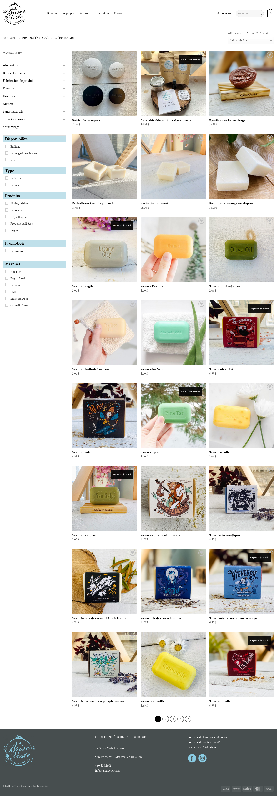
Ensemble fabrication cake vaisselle (166, 120)
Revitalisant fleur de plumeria (93, 203)
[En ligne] (6, 146)
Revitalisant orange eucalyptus (231, 203)
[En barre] (6, 178)
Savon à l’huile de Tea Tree (90, 369)
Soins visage (11, 127)
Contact (118, 13)
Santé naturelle (13, 111)
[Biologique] (6, 210)
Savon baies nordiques (225, 535)
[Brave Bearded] (6, 298)
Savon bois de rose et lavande (161, 618)
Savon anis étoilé (221, 369)
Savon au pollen (220, 452)
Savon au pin (150, 452)
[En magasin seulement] (6, 153)
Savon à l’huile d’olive (224, 286)
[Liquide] (6, 184)
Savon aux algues (84, 535)
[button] (225, 13)
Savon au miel (82, 452)
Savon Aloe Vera (152, 369)
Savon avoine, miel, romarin (160, 535)
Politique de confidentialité (204, 742)
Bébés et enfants (14, 73)
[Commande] (251, 40)
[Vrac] (6, 159)
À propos (68, 13)
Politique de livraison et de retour (208, 737)
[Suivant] (188, 719)
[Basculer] (64, 65)
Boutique (52, 13)
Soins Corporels (14, 119)
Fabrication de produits (19, 81)
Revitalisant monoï (154, 203)
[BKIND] (6, 291)
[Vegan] (6, 230)
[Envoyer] (260, 13)
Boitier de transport (86, 120)
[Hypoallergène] (6, 216)
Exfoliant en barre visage (227, 120)
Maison (8, 104)
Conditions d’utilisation (202, 747)
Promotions (102, 13)
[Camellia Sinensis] (6, 305)
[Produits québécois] (6, 223)
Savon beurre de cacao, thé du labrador (99, 618)
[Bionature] (6, 284)
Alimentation (12, 65)
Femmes (8, 88)
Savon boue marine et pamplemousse (98, 701)
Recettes (84, 13)
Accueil (10, 38)
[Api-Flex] (6, 271)
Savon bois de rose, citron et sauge (233, 618)
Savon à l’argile (82, 286)
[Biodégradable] (6, 203)
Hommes (9, 96)
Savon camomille (153, 701)
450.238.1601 (103, 766)
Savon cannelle (219, 701)
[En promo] (6, 250)
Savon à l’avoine (152, 286)
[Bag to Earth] (6, 278)
